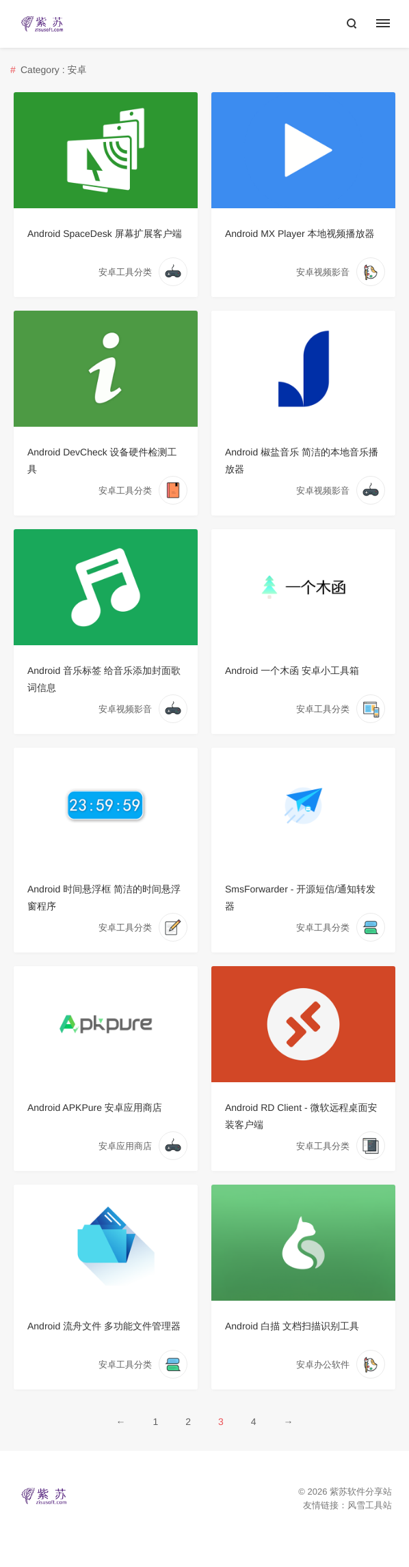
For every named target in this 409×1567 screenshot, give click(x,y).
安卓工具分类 (125, 272)
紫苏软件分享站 (361, 1491)
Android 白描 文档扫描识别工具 (292, 1326)
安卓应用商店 (125, 1146)
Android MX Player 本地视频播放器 (300, 233)
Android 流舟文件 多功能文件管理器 (104, 1326)
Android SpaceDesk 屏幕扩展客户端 (104, 233)
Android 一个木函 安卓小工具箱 (292, 670)
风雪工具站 (369, 1505)
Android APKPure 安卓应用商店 (94, 1107)
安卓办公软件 (322, 1364)
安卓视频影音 (322, 272)
